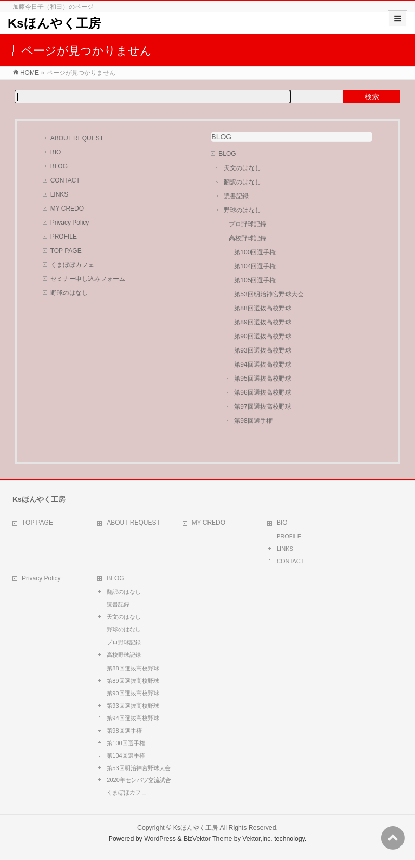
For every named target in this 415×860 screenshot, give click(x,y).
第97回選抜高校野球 (262, 406)
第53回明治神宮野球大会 (268, 294)
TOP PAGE (66, 250)
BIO (55, 152)
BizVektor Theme (208, 838)
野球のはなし (69, 292)
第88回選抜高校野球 (262, 308)
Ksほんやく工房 (54, 23)
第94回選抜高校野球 (262, 364)
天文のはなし (242, 168)
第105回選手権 (255, 280)
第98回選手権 (253, 420)
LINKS (59, 194)
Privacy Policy (69, 222)
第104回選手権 (255, 266)
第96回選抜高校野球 (262, 392)
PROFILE (63, 236)
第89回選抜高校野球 (262, 322)
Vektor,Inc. (257, 838)
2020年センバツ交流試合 (139, 780)
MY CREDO (67, 208)
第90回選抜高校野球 (262, 336)
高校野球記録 (247, 238)
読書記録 (236, 196)
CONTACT (65, 180)
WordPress (160, 838)
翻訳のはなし (242, 182)
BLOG (59, 166)
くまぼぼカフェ (72, 264)
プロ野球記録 (247, 224)
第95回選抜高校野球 (262, 378)
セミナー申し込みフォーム (87, 278)
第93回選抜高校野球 (262, 350)
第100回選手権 (255, 252)
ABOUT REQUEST (76, 138)
